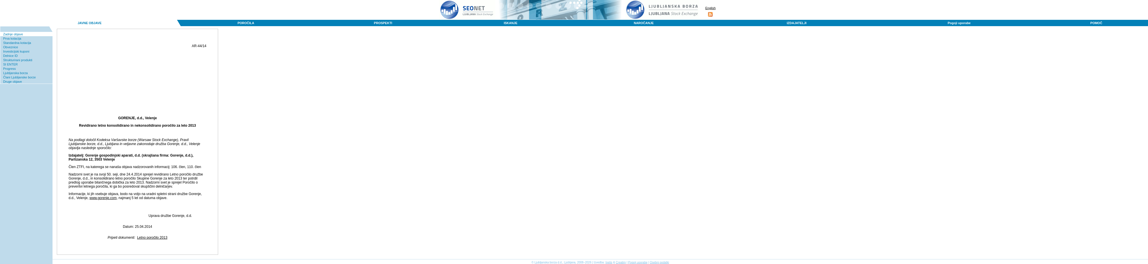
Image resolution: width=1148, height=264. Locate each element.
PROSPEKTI (383, 23)
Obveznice (10, 47)
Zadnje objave (13, 34)
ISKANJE (510, 23)
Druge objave (12, 81)
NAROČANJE (644, 23)
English (710, 8)
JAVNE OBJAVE (89, 23)
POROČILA (246, 23)
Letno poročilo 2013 (152, 238)
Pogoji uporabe (959, 23)
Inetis (608, 262)
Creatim (621, 262)
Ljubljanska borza (15, 73)
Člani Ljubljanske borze (19, 77)
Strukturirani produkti (17, 60)
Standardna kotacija (17, 43)
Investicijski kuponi (16, 51)
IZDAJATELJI (796, 23)
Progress (9, 68)
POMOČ (1096, 23)
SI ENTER (10, 64)
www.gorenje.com (103, 198)
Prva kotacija (12, 38)
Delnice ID (10, 55)
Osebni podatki (659, 262)
